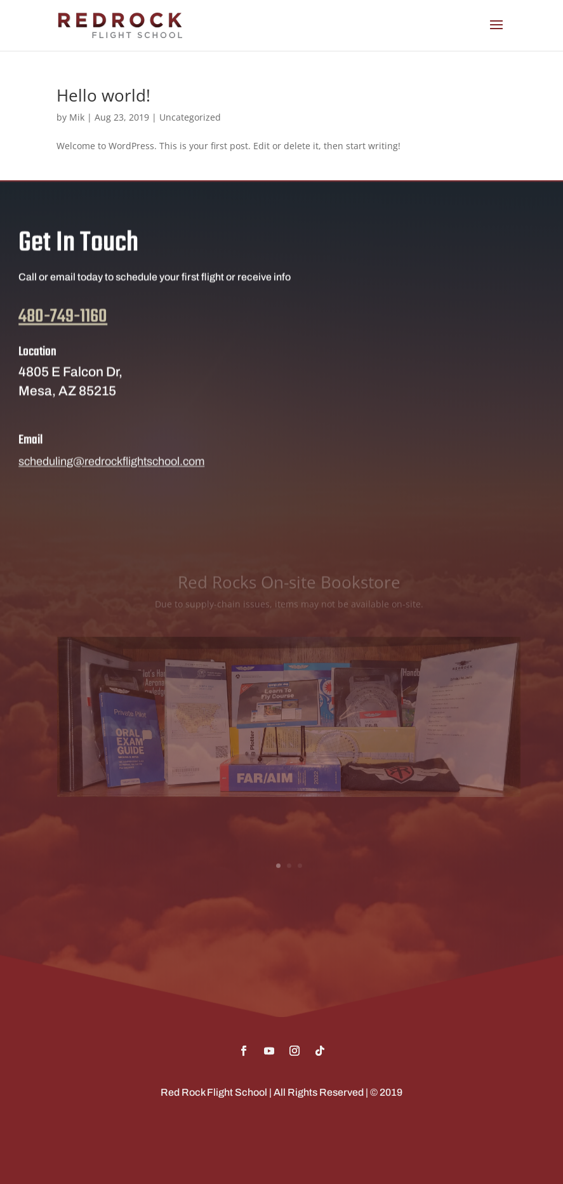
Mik (76, 117)
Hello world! (103, 95)
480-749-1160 (62, 329)
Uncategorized (190, 117)
